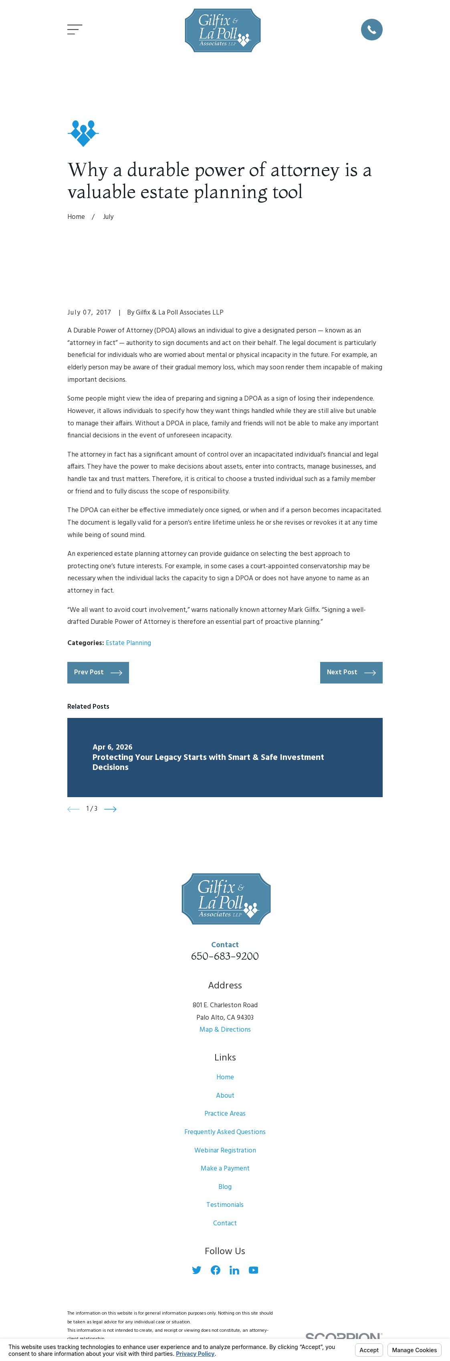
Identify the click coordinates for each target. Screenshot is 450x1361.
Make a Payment (225, 1168)
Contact (225, 1223)
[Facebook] (215, 1270)
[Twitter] (197, 1270)
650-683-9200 (225, 956)
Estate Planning (128, 643)
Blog (225, 1187)
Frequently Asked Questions (225, 1132)
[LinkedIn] (234, 1270)
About (225, 1095)
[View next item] (110, 809)
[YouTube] (253, 1270)
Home (225, 1077)
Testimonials (225, 1205)
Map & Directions (225, 1029)
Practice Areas (225, 1113)
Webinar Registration (225, 1150)
